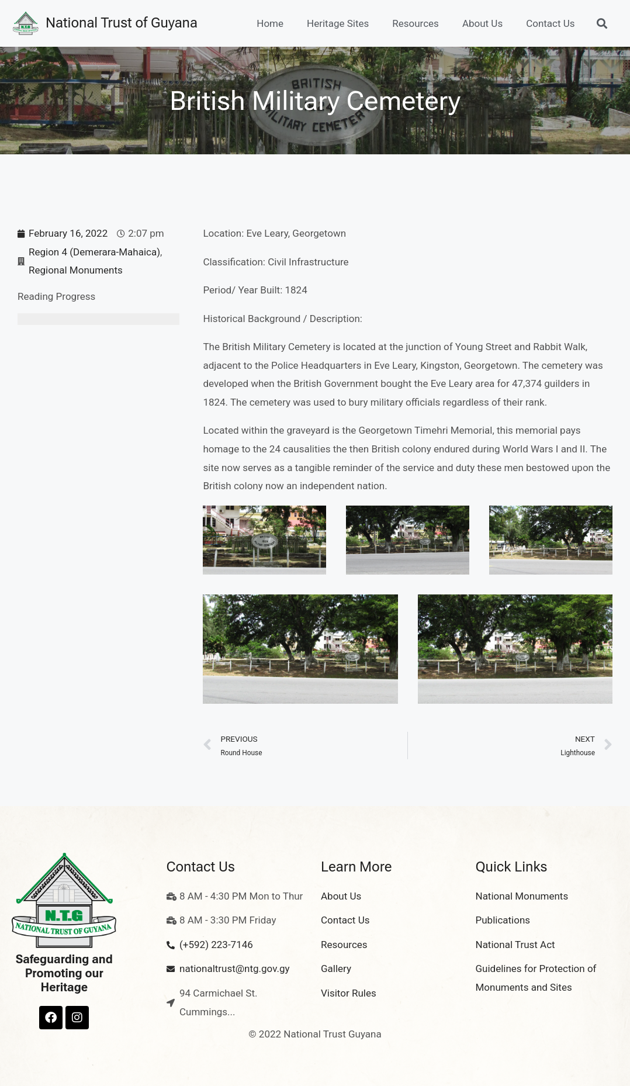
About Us (482, 23)
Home (270, 23)
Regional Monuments (76, 270)
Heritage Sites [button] (338, 23)
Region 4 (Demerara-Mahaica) (94, 252)
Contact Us (550, 23)
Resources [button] (415, 23)
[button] (601, 23)
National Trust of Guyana (122, 23)
